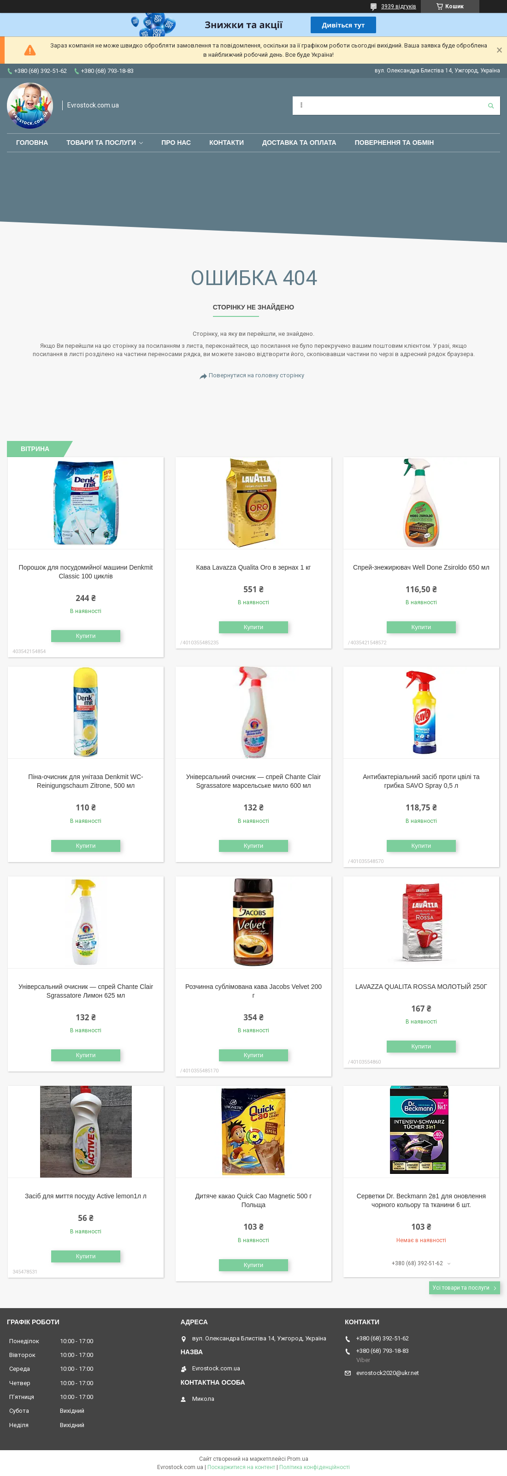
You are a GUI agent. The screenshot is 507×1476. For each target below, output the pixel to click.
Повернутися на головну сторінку (256, 375)
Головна (32, 142)
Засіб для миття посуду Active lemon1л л (86, 1196)
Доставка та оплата (299, 142)
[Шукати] (491, 105)
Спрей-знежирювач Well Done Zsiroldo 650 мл (421, 567)
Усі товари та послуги (460, 1288)
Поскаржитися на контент (241, 1467)
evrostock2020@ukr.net (387, 1372)
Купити (86, 635)
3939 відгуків (398, 6)
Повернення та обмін (394, 142)
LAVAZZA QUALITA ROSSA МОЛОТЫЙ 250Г (421, 986)
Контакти (226, 142)
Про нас (176, 142)
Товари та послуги (101, 142)
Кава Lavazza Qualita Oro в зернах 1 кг (253, 567)
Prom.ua (297, 1459)
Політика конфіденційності (314, 1467)
